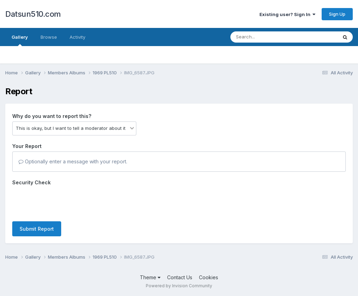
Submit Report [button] (37, 229)
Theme (150, 277)
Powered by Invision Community (179, 285)
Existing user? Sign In (287, 14)
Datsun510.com (33, 13)
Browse (49, 37)
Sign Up (337, 14)
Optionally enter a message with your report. (73, 161)
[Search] (264, 37)
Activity (77, 37)
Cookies (208, 277)
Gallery (20, 40)
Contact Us (179, 277)
